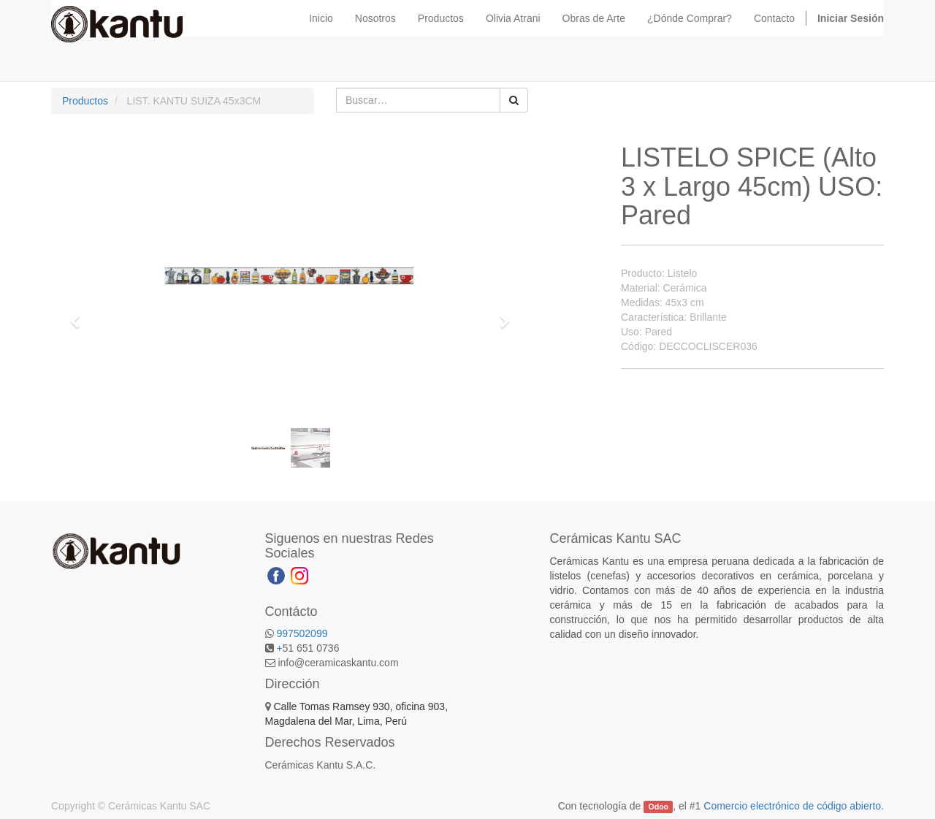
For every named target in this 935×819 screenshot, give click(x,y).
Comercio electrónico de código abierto (792, 806)
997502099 (301, 633)
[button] (79, 315)
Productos (85, 101)
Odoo (658, 806)
